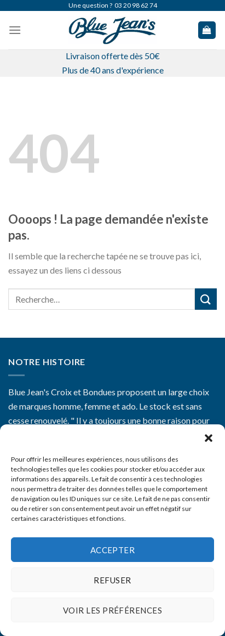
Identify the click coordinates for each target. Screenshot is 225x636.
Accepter (112, 550)
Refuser (112, 580)
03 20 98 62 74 (135, 5)
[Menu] (14, 29)
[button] (208, 438)
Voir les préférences (112, 610)
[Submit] (206, 299)
